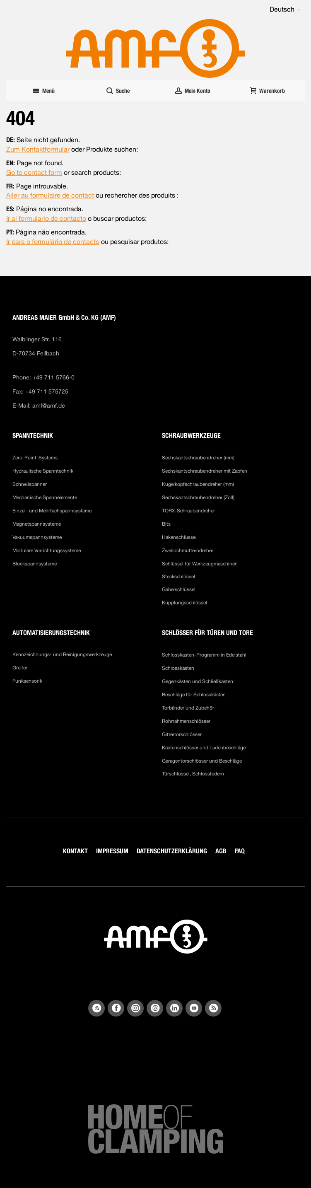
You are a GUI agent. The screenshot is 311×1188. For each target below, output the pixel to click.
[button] (285, 9)
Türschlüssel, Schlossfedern (193, 774)
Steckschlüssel (178, 577)
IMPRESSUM (112, 851)
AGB (221, 851)
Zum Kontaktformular (38, 149)
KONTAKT (75, 851)
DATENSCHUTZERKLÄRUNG (172, 851)
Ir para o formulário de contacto (52, 242)
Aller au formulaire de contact (50, 195)
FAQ (240, 851)
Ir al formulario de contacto (46, 218)
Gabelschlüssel (178, 589)
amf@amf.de (48, 405)
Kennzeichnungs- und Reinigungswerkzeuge (62, 654)
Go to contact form (34, 172)
